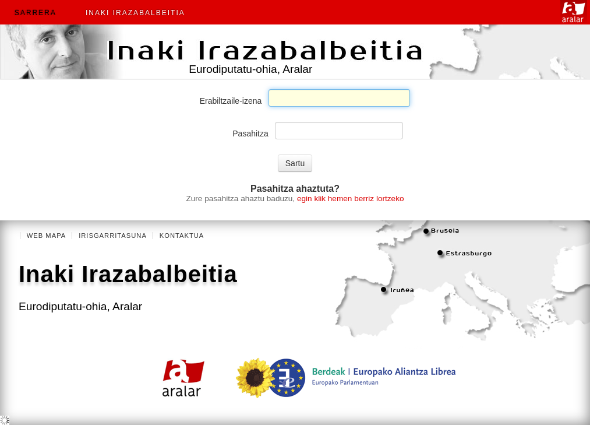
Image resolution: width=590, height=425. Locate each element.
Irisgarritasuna (113, 235)
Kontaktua (182, 235)
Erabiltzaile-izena (231, 101)
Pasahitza (250, 133)
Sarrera (35, 13)
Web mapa (46, 235)
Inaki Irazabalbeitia (135, 13)
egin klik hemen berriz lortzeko (350, 198)
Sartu (295, 163)
